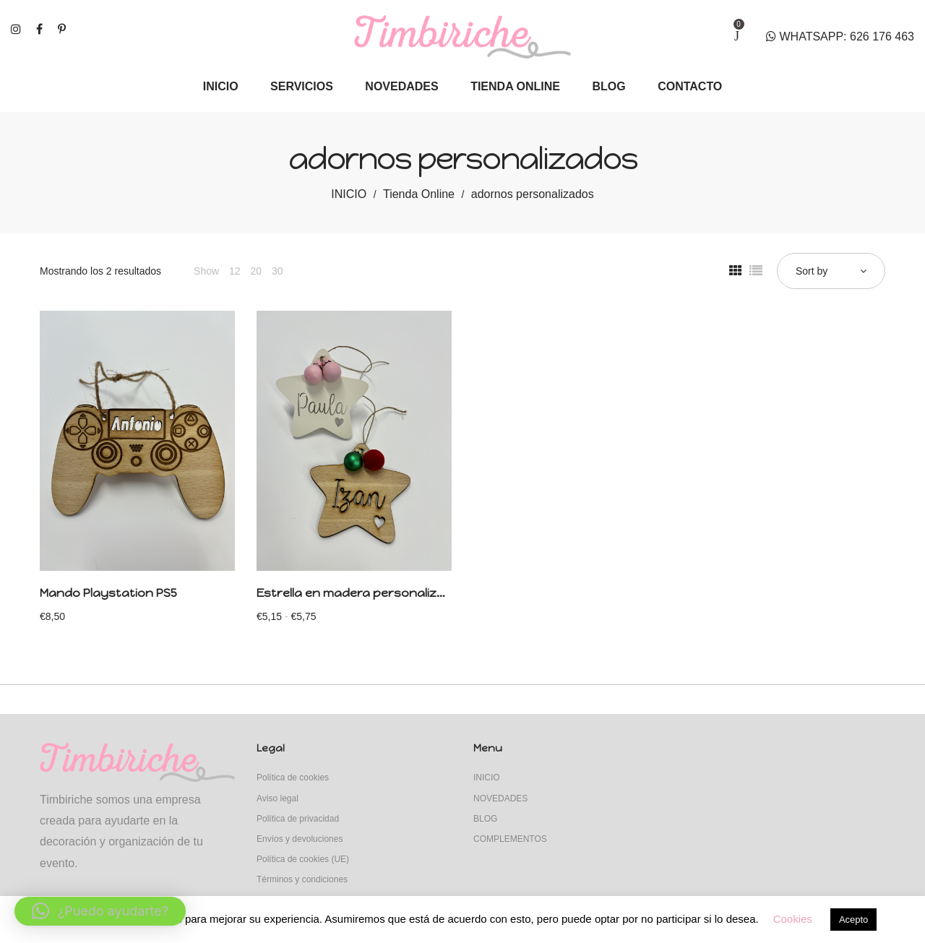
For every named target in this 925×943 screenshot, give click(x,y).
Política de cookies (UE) (303, 859)
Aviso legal (277, 798)
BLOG (485, 819)
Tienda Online (419, 194)
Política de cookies (293, 777)
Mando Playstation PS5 (108, 593)
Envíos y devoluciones (300, 839)
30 (277, 271)
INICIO (348, 194)
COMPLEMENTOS (510, 839)
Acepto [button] (853, 919)
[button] (100, 911)
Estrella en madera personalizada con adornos (399, 593)
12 (235, 271)
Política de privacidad (298, 819)
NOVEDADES (500, 798)
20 (256, 271)
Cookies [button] (792, 919)
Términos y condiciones (302, 879)
